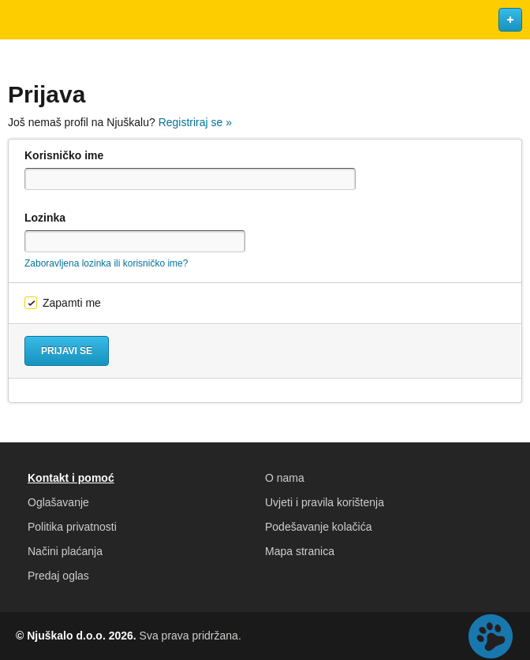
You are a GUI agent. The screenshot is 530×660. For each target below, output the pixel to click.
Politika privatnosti (72, 526)
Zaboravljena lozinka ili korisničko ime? (106, 263)
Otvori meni (19, 19)
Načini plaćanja (65, 551)
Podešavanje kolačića (318, 526)
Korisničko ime (63, 155)
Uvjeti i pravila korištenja (324, 502)
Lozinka (44, 217)
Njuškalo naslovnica (265, 20)
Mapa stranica (299, 551)
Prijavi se (66, 350)
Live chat (490, 636)
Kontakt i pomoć (71, 478)
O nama (284, 478)
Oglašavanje (58, 502)
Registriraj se (195, 122)
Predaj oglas (58, 575)
